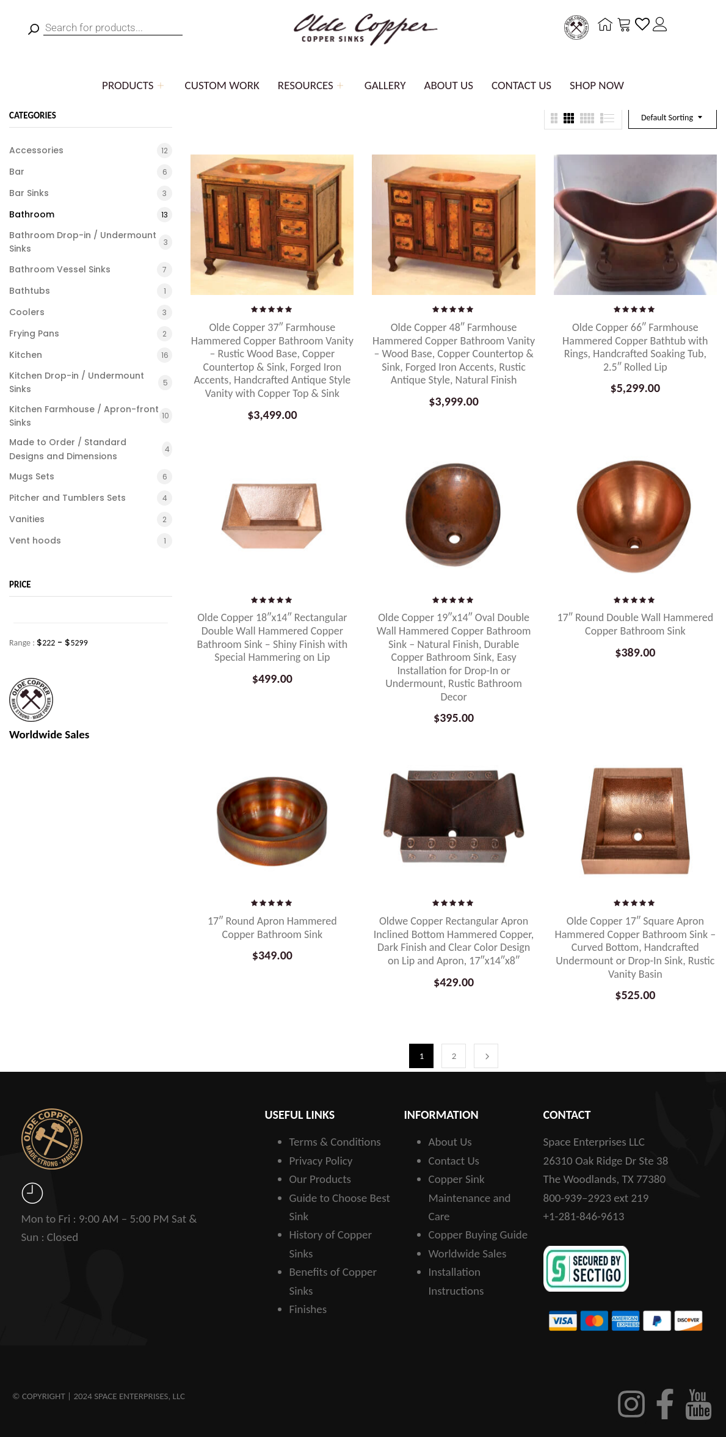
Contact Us (521, 85)
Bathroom (31, 214)
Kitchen (25, 355)
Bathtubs (29, 291)
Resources (312, 85)
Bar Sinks (29, 193)
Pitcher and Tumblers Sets (67, 498)
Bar (16, 172)
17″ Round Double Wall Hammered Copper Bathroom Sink (635, 624)
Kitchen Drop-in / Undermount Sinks (76, 382)
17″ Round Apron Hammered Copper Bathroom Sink (272, 927)
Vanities (27, 519)
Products (134, 85)
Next (486, 1056)
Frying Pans (34, 333)
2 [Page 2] (454, 1055)
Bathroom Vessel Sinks (60, 269)
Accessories (36, 150)
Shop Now (597, 85)
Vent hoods (35, 540)
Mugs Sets (31, 476)
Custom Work (222, 85)
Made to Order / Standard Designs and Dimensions (67, 449)
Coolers (27, 312)
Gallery (385, 85)
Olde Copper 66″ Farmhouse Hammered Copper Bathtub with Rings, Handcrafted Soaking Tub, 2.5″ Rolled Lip (635, 347)
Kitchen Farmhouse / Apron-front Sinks (84, 416)
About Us (448, 85)
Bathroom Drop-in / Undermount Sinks (82, 242)
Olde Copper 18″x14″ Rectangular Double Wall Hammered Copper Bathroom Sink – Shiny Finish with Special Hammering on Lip (272, 637)
